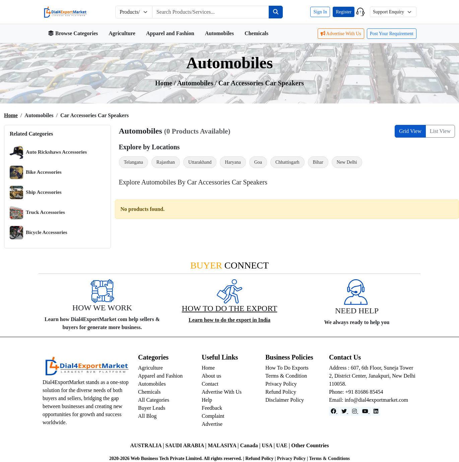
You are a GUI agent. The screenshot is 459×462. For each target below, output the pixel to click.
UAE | (283, 445)
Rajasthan (165, 162)
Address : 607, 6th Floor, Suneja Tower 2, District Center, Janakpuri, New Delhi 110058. (372, 376)
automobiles (196, 83)
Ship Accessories (36, 192)
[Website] (345, 411)
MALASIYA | (224, 445)
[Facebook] (334, 411)
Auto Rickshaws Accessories (48, 152)
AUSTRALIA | (148, 445)
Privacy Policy (281, 384)
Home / (166, 83)
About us (211, 376)
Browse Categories (73, 33)
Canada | (251, 445)
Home (11, 115)
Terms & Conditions (329, 458)
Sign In (320, 11)
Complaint (213, 416)
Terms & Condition (286, 376)
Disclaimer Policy (284, 400)
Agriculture (122, 33)
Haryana (233, 162)
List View (440, 131)
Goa (258, 162)
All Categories (153, 400)
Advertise (212, 424)
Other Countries (310, 445)
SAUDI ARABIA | (186, 445)
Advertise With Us (341, 33)
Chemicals (256, 33)
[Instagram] (355, 411)
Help (207, 400)
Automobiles (219, 33)
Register (343, 11)
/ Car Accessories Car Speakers (259, 83)
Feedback (212, 408)
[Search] (276, 12)
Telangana (133, 162)
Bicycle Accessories (38, 232)
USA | (269, 445)
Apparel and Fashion (170, 33)
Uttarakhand (199, 162)
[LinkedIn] (376, 411)
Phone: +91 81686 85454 (356, 392)
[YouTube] (365, 411)
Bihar (318, 162)
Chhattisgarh (287, 162)
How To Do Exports (287, 368)
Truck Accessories (37, 212)
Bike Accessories (36, 172)
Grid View (410, 131)
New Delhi (347, 162)
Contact (210, 384)
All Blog (147, 416)
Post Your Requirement (391, 33)
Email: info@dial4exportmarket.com (368, 400)
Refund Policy (280, 392)
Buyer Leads (151, 408)
